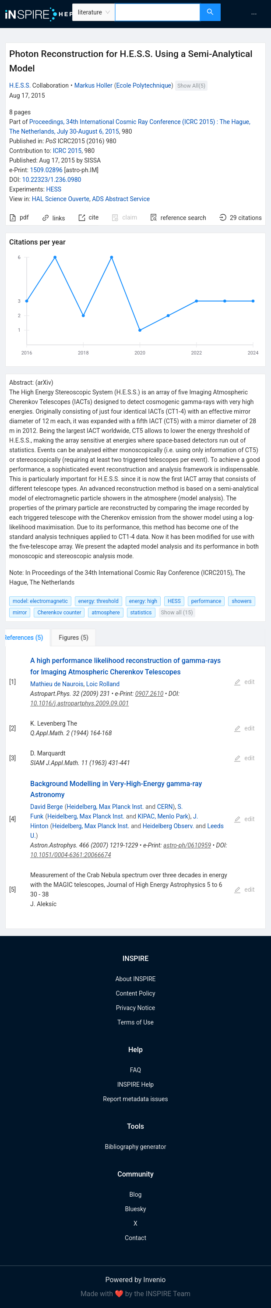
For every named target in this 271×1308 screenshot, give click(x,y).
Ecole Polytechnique (143, 85)
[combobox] (157, 12)
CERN (165, 806)
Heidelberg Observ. (168, 825)
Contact (135, 1237)
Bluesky (135, 1208)
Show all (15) (177, 612)
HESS (53, 189)
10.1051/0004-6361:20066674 (70, 854)
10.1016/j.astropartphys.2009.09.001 (79, 703)
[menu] (247, 14)
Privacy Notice (135, 1007)
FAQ (135, 1070)
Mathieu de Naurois (56, 684)
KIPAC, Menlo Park (163, 816)
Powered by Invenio (136, 1280)
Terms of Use (135, 1022)
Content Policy (135, 993)
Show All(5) (191, 85)
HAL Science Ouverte (60, 198)
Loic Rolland (103, 684)
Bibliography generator (135, 1146)
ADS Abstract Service (121, 198)
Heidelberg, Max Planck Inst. (105, 806)
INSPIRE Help (135, 1084)
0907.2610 (149, 693)
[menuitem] (254, 14)
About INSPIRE (135, 978)
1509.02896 (46, 170)
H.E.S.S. (20, 85)
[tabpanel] (135, 787)
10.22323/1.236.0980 (51, 179)
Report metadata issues (135, 1098)
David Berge (46, 806)
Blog (136, 1194)
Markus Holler (93, 85)
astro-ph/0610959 (187, 845)
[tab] (33, 637)
